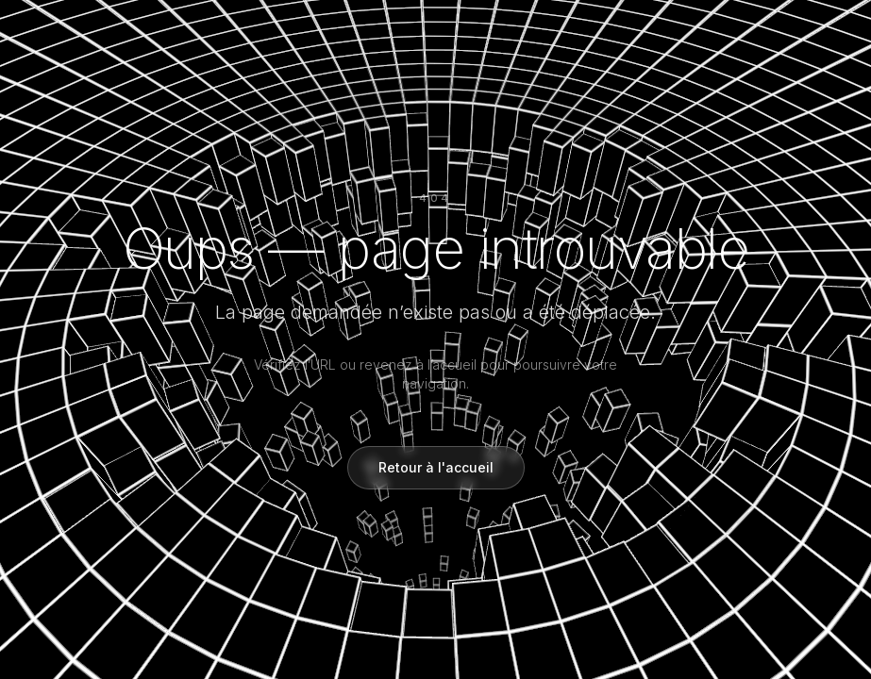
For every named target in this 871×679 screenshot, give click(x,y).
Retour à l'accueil (436, 467)
